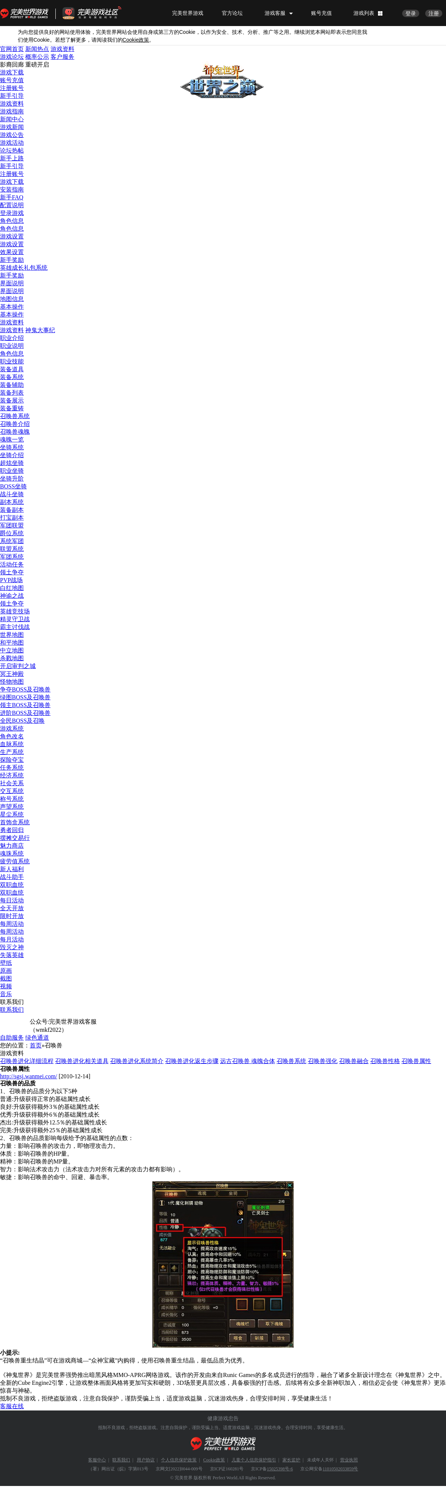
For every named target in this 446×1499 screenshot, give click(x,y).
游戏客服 (275, 13)
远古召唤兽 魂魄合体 (247, 1061)
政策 (136, 40)
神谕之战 (12, 596)
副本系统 (12, 502)
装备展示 (12, 400)
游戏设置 (12, 236)
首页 (36, 1045)
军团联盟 (12, 525)
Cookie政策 (214, 1460)
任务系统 (12, 767)
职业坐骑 (12, 471)
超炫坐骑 (12, 463)
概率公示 (37, 57)
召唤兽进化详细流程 (27, 1061)
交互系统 (12, 791)
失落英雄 (12, 955)
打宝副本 (12, 517)
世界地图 (12, 635)
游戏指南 (12, 111)
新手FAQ (11, 197)
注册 (434, 13)
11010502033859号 (340, 1468)
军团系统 (12, 556)
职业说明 (12, 346)
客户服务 (62, 57)
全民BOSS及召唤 (22, 721)
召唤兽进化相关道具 (82, 1061)
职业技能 (12, 361)
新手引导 (12, 96)
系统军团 (12, 541)
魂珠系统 (12, 853)
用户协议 (146, 1460)
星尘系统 (12, 814)
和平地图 (12, 642)
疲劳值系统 (15, 861)
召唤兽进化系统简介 (137, 1061)
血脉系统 (12, 744)
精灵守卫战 (15, 619)
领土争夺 (12, 572)
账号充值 (321, 13)
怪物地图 (12, 681)
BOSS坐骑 (13, 486)
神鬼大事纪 (40, 330)
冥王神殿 (12, 674)
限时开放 (12, 916)
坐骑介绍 (12, 455)
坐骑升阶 (12, 478)
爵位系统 (12, 533)
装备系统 (12, 377)
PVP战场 (11, 580)
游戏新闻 (12, 127)
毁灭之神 (12, 947)
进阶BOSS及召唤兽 (25, 713)
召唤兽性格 (385, 1061)
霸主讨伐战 (15, 627)
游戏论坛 (12, 57)
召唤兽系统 (15, 416)
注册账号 (12, 88)
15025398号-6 (280, 1468)
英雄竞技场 (15, 611)
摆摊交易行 (15, 838)
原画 (6, 970)
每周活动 (12, 924)
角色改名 (12, 736)
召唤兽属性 (416, 1061)
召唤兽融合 (354, 1061)
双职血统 (12, 885)
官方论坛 (232, 13)
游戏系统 (12, 728)
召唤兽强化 (322, 1061)
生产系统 (12, 752)
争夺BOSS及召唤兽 (25, 689)
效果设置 (12, 252)
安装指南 (12, 189)
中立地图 (12, 650)
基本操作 (12, 307)
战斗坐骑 (12, 494)
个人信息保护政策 (179, 1460)
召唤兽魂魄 (15, 431)
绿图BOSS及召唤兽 (25, 697)
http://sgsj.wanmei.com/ (28, 1076)
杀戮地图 (12, 658)
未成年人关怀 (320, 1460)
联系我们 (12, 1010)
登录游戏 (12, 213)
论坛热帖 (12, 150)
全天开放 (12, 908)
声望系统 (12, 806)
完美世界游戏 (26, 13)
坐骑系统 (12, 447)
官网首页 (12, 49)
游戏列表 (363, 13)
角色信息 (12, 221)
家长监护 (291, 1460)
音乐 (6, 994)
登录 (410, 13)
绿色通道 (37, 1037)
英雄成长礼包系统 (24, 267)
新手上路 (12, 158)
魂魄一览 (12, 439)
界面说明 (12, 283)
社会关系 (12, 783)
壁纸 (6, 963)
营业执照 (349, 1460)
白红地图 (12, 588)
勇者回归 (12, 830)
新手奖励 (12, 260)
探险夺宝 (12, 760)
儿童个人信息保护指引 (254, 1460)
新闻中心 (12, 119)
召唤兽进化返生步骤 (192, 1061)
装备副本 (12, 510)
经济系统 (12, 775)
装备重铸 (12, 408)
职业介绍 (12, 338)
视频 (6, 986)
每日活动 (12, 900)
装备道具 (12, 369)
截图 (6, 978)
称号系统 (12, 799)
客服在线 (12, 1406)
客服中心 (97, 1460)
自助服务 (12, 1037)
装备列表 (12, 392)
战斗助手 (12, 877)
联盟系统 (12, 549)
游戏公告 (12, 135)
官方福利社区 (98, 13)
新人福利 (12, 869)
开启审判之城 (18, 666)
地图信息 (12, 299)
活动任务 (12, 564)
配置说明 (12, 205)
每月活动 (12, 939)
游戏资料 (62, 49)
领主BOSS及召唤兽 (25, 705)
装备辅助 (12, 385)
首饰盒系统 (15, 822)
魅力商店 (12, 845)
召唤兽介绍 (15, 424)
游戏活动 (12, 142)
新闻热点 (37, 49)
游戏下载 (12, 72)
